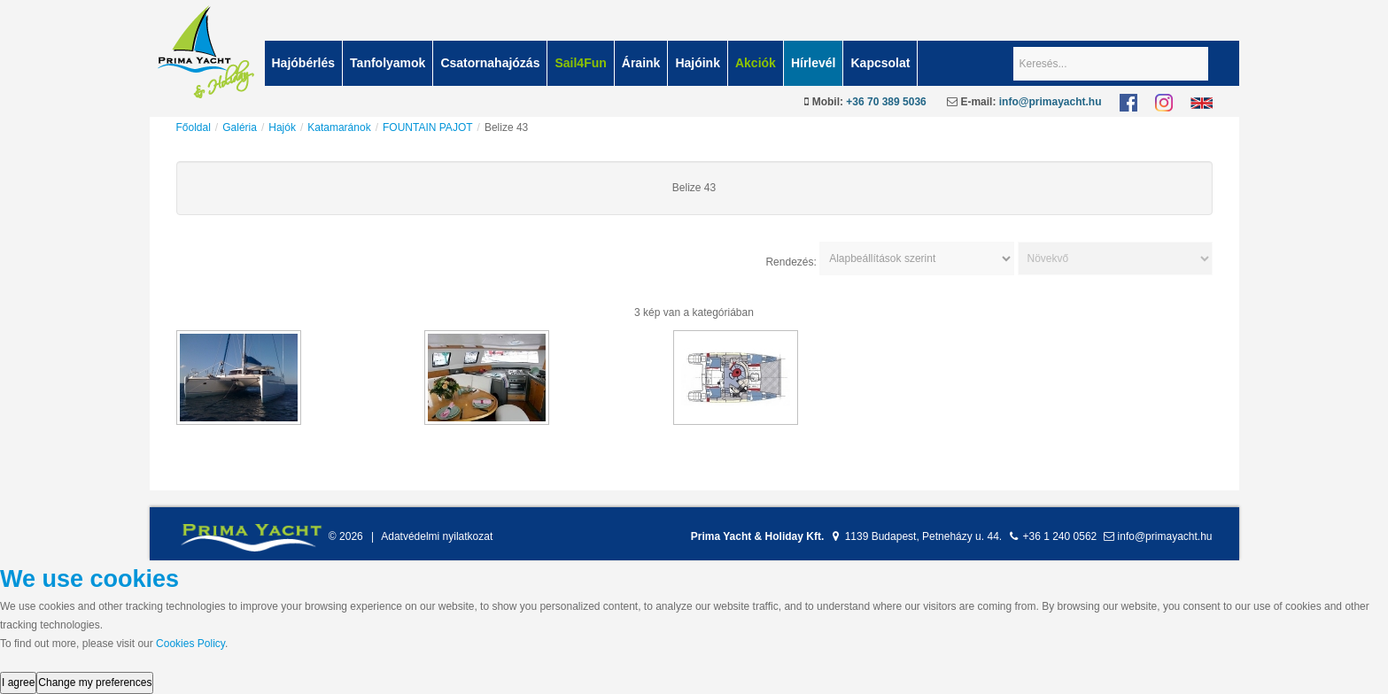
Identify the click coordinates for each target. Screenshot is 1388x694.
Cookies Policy (190, 643)
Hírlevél (813, 63)
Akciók (755, 63)
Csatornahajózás (489, 63)
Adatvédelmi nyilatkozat (436, 536)
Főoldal (193, 127)
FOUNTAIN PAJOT (428, 127)
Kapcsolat (880, 63)
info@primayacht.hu (1050, 102)
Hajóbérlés (304, 63)
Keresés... (1013, 41)
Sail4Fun (580, 63)
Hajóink (697, 63)
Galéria (239, 127)
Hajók (282, 127)
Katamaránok (338, 127)
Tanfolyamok (387, 63)
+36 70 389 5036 (886, 102)
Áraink (641, 63)
